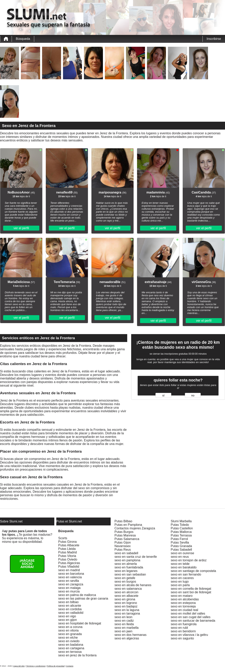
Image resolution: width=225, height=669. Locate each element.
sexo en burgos (125, 581)
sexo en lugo (180, 581)
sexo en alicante (69, 605)
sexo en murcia (69, 591)
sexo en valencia (70, 577)
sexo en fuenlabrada (129, 567)
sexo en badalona (70, 644)
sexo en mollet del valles (188, 613)
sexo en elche (68, 637)
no (192, 395)
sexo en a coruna (70, 627)
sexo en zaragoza (70, 584)
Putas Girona (67, 541)
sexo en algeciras (127, 638)
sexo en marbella (127, 627)
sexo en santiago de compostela (193, 571)
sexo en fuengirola (184, 624)
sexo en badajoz (126, 606)
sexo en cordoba (70, 609)
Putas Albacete (68, 545)
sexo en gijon (67, 619)
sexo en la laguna (127, 610)
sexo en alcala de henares (133, 585)
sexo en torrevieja (183, 606)
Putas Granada (181, 546)
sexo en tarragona (127, 613)
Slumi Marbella (181, 521)
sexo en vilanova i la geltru (189, 634)
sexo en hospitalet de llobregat (79, 623)
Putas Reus (123, 549)
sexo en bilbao (68, 602)
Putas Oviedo (67, 559)
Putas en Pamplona (128, 524)
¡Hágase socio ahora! (27, 564)
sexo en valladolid (70, 612)
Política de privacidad (56, 666)
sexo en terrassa (70, 651)
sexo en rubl (179, 627)
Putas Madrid (67, 552)
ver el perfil (21, 228)
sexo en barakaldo (184, 567)
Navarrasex (123, 546)
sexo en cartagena (71, 648)
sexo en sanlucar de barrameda (193, 620)
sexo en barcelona (71, 573)
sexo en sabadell (126, 553)
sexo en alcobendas (185, 599)
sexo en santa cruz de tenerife (136, 556)
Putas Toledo (180, 524)
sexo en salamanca (128, 588)
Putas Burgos (124, 532)
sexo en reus (180, 556)
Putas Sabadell (181, 549)
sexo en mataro (181, 595)
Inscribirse (214, 38)
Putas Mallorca (181, 532)
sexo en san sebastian (130, 574)
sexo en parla (180, 585)
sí (163, 395)
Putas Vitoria (67, 556)
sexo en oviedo (69, 641)
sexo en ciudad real (184, 610)
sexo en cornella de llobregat (191, 588)
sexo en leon (124, 617)
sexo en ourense (182, 553)
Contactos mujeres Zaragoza (135, 528)
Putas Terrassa (181, 535)
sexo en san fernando (186, 574)
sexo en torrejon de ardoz (188, 560)
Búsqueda (23, 38)
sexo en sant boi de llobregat (191, 592)
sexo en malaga (69, 588)
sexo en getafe (125, 578)
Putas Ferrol (179, 539)
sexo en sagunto (182, 638)
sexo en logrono (126, 603)
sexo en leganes (126, 571)
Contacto (69, 666)
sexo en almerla (126, 563)
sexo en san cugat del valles (190, 617)
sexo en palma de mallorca (77, 595)
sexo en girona (125, 599)
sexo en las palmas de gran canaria (83, 598)
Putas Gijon (123, 542)
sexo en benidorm (183, 631)
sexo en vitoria (68, 630)
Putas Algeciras (69, 563)
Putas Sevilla (180, 542)
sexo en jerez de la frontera (77, 655)
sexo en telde (180, 563)
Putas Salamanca (127, 539)
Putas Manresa (125, 535)
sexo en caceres (182, 578)
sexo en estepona (183, 603)
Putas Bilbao (123, 521)
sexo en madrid (69, 570)
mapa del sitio (19, 666)
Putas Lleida (67, 548)
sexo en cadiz (124, 620)
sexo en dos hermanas (131, 634)
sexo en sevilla (68, 580)
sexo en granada (70, 634)
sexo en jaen (124, 631)
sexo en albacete (126, 595)
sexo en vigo (67, 616)
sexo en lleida (124, 624)
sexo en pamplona (127, 560)
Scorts (62, 538)
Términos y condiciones (35, 666)
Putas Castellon (182, 528)
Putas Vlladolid (68, 566)
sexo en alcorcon (126, 592)
